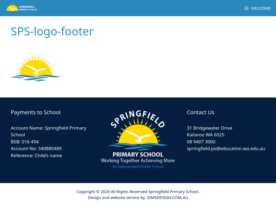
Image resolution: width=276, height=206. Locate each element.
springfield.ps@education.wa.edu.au (226, 148)
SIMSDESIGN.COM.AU (167, 197)
